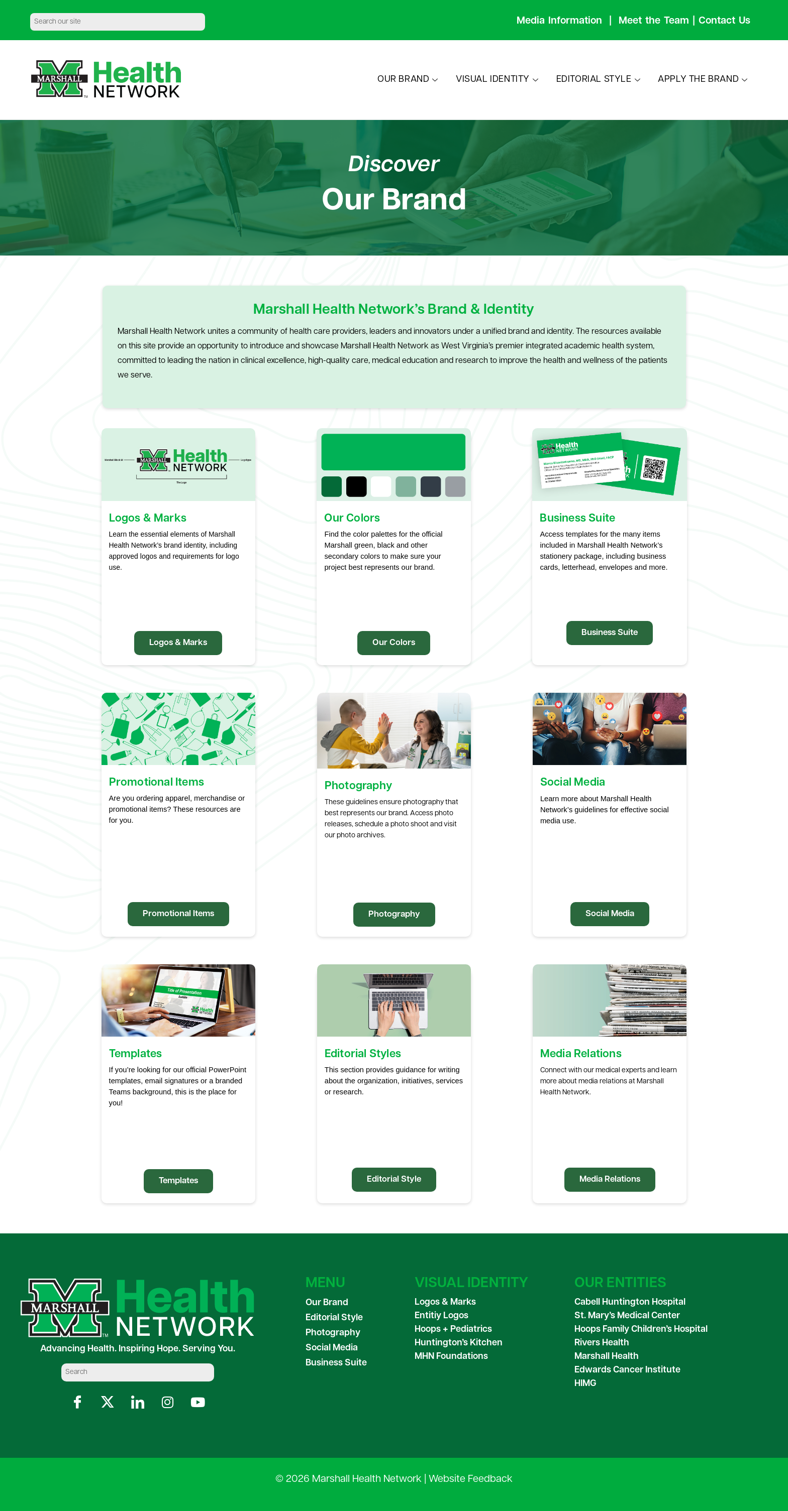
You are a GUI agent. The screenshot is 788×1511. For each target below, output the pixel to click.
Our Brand (327, 1303)
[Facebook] (77, 1402)
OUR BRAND (409, 79)
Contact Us (724, 21)
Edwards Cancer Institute (627, 1370)
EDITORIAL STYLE (599, 79)
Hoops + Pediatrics (453, 1329)
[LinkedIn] (137, 1402)
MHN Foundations (451, 1356)
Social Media (332, 1348)
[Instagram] (167, 1402)
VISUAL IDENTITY (498, 79)
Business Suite (336, 1363)
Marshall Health (606, 1356)
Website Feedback (471, 1479)
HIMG (585, 1384)
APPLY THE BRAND (704, 79)
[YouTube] (198, 1402)
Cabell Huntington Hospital (629, 1302)
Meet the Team (654, 21)
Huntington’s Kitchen (459, 1343)
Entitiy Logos (441, 1316)
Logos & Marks (445, 1302)
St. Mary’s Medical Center (627, 1316)
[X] (107, 1402)
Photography (333, 1333)
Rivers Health (601, 1343)
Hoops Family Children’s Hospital (641, 1329)
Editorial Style (334, 1318)
